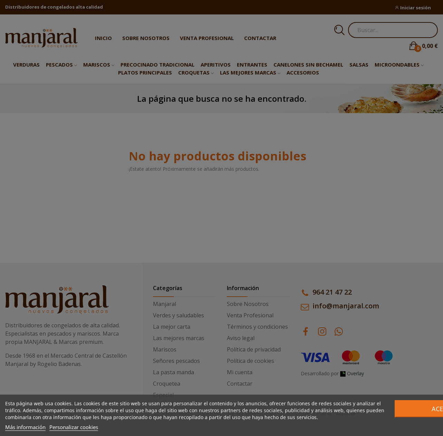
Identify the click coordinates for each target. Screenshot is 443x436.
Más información (25, 427)
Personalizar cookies (73, 427)
